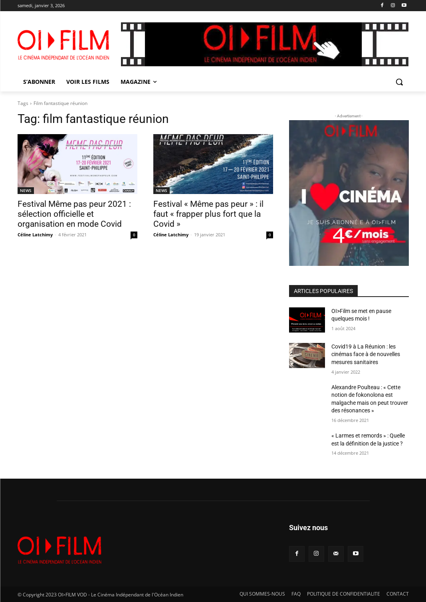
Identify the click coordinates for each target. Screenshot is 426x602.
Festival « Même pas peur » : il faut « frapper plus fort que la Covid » (208, 214)
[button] (399, 81)
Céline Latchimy (35, 235)
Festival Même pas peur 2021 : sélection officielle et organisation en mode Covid (74, 214)
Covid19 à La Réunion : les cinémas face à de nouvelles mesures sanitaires (365, 354)
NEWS (26, 190)
